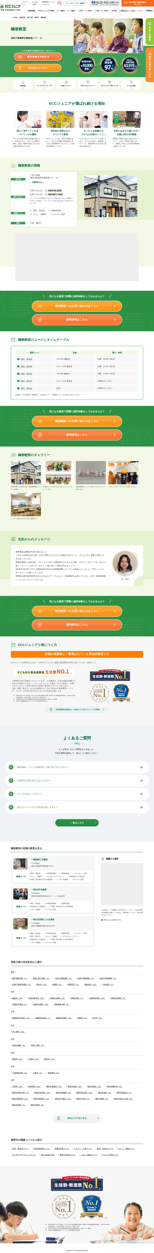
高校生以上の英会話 (78, 876)
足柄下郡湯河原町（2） (21, 984)
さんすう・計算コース (83, 1149)
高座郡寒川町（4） (62, 1004)
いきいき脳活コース (89, 1155)
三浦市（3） (38, 1073)
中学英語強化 (52, 873)
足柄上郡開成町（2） (63, 978)
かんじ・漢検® (40, 214)
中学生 (114, 11)
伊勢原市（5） (73, 984)
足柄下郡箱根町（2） (86, 978)
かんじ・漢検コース (126, 1149)
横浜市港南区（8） (63, 1093)
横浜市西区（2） (102, 1099)
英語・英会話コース (20, 1149)
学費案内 (149, 11)
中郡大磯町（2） (19, 1045)
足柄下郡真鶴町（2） (108, 978)
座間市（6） (83, 1018)
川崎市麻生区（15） (36, 998)
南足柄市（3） (54, 1073)
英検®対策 (57, 211)
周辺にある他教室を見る (112, 920)
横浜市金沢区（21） (43, 1093)
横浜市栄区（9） (105, 1093)
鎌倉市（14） (17, 998)
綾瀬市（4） (57, 984)
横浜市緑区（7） (19, 1105)
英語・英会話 (40, 211)
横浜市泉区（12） (94, 1086)
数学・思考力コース (105, 1149)
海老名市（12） (90, 984)
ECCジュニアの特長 (46, 11)
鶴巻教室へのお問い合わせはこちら (77, 306)
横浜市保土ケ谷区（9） (123, 1099)
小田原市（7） (108, 984)
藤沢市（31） (49, 1059)
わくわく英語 (60, 214)
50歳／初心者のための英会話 (42, 879)
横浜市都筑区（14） (20, 1099)
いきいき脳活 (64, 879)
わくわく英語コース (110, 1155)
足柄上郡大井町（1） (41, 978)
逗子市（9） (98, 1018)
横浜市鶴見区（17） (42, 1099)
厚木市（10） (41, 984)
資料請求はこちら (77, 319)
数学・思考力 (36, 936)
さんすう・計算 (82, 873)
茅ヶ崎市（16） (18, 1032)
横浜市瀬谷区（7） (124, 1093)
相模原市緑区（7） (43, 1018)
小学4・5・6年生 (101, 11)
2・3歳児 (61, 11)
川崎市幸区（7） (77, 998)
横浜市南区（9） (38, 1105)
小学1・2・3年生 (85, 11)
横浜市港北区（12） (85, 1093)
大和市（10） (17, 1086)
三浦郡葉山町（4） (20, 1073)
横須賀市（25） (34, 1086)
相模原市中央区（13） (21, 1018)
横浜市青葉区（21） (54, 1086)
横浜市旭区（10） (75, 1086)
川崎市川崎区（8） (57, 998)
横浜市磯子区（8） (114, 1086)
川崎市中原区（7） (20, 1004)
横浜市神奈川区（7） (20, 1093)
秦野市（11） (17, 1059)
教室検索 (32, 11)
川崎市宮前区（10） (41, 1004)
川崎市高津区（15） (97, 998)
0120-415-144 (57, 201)
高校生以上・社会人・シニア (131, 11)
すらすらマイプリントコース (24, 1155)
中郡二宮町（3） (38, 1045)
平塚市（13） (33, 1059)
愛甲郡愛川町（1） (20, 978)
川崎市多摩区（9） (118, 998)
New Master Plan (48, 1155)
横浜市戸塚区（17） (63, 1099)
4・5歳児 (71, 11)
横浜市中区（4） (83, 1099)
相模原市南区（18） (64, 1018)
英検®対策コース (62, 1149)
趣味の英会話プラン (68, 1155)
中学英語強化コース (42, 1149)
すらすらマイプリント (56, 876)
